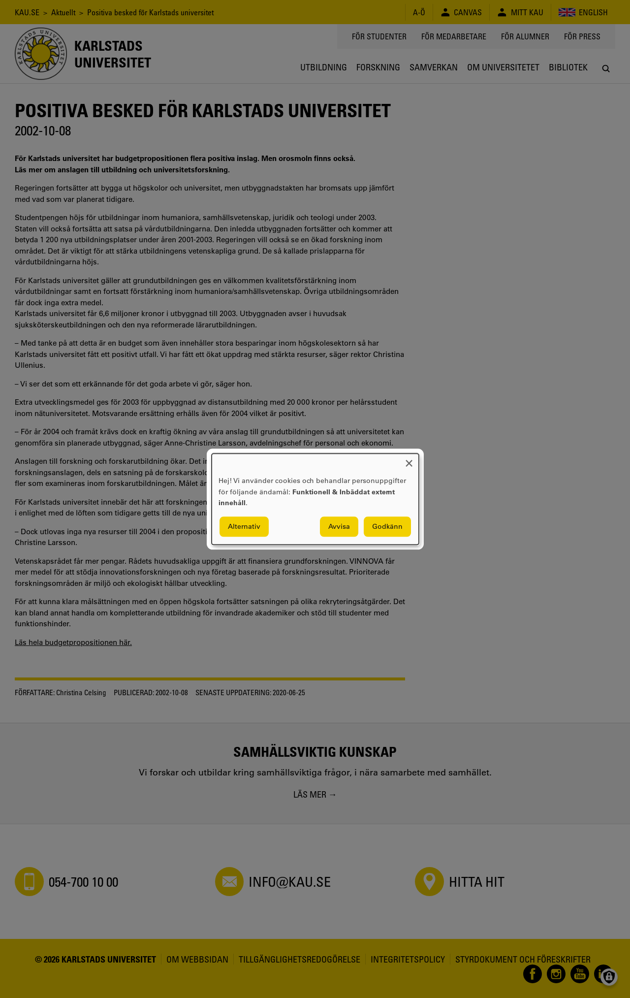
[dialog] (315, 499)
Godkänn (387, 526)
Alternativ (244, 526)
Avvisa (339, 526)
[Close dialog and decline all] (409, 459)
